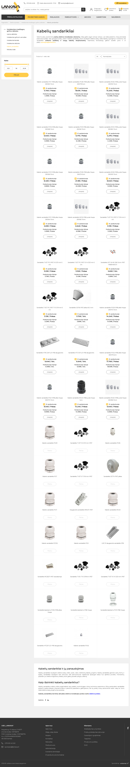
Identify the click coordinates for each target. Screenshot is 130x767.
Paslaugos (54, 17)
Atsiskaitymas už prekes (92, 729)
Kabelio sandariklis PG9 (81, 543)
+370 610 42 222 (29, 3)
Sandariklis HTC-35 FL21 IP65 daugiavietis (81, 353)
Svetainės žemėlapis (53, 752)
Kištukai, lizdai (11, 49)
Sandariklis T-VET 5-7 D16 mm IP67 (81, 476)
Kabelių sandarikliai (52, 22)
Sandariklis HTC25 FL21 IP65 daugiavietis (49, 645)
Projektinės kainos (36, 17)
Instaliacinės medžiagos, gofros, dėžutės (33, 22)
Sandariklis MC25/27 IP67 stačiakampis (50, 576)
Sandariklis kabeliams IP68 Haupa (81, 610)
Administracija (50, 748)
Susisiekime (122, 3)
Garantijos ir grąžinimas (92, 735)
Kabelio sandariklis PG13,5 (50, 543)
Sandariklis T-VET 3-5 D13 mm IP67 (81, 443)
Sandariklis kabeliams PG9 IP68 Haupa (113, 610)
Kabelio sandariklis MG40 (113, 510)
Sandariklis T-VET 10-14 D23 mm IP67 (112, 576)
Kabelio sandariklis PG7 (50, 476)
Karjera (48, 735)
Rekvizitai (49, 742)
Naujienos (116, 17)
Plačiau (49, 450)
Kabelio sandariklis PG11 (49, 510)
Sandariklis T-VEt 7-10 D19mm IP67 (81, 576)
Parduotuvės (50, 745)
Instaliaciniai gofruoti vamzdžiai (16, 37)
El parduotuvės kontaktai (55, 755)
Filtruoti (16, 75)
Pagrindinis (4, 22)
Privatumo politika (90, 742)
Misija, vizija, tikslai (52, 732)
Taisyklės (87, 739)
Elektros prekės (14, 22)
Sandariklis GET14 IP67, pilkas (113, 476)
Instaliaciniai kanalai (13, 40)
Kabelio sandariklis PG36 (112, 443)
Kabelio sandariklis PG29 (49, 443)
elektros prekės (94, 694)
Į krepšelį (50, 101)
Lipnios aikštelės (12, 34)
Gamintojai (101, 17)
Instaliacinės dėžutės (13, 43)
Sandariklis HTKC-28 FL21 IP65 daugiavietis (49, 353)
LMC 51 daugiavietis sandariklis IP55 (113, 543)
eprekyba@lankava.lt (65, 3)
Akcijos (87, 17)
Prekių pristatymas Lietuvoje (94, 732)
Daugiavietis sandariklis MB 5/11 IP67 (81, 510)
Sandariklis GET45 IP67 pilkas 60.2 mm (81, 307)
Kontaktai (49, 739)
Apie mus (49, 729)
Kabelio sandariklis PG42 (81, 645)
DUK (85, 745)
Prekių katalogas (14, 17)
